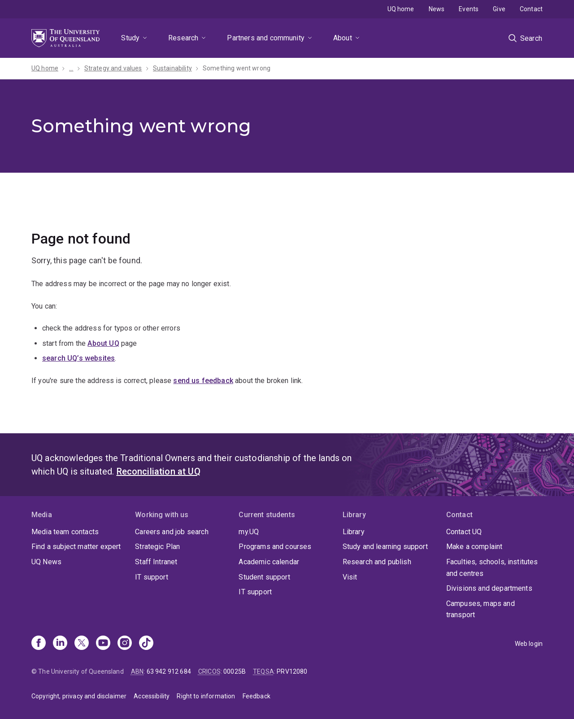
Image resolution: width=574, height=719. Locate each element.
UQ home (400, 9)
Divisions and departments (489, 588)
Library (354, 531)
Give (499, 9)
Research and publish (377, 562)
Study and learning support (385, 546)
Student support (264, 577)
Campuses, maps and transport (480, 609)
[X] (81, 643)
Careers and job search (172, 531)
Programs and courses (275, 546)
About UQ (103, 343)
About (342, 38)
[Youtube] (103, 643)
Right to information (206, 696)
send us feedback (203, 380)
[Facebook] (38, 643)
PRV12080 (292, 671)
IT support (151, 577)
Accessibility (152, 696)
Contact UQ (464, 531)
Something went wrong (237, 68)
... (71, 68)
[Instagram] (124, 643)
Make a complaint (474, 546)
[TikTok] (146, 643)
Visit (350, 577)
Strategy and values (113, 68)
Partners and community (265, 38)
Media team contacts (65, 531)
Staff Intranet (156, 562)
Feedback (256, 696)
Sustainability (172, 68)
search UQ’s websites (78, 358)
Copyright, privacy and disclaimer (78, 696)
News (437, 9)
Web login (529, 643)
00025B (234, 671)
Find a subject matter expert (76, 546)
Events (468, 9)
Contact (531, 9)
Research (183, 38)
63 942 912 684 (169, 671)
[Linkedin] (60, 643)
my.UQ (249, 531)
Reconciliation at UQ (158, 471)
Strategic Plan (157, 546)
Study (130, 38)
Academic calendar (269, 562)
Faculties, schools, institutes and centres (492, 568)
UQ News (46, 562)
